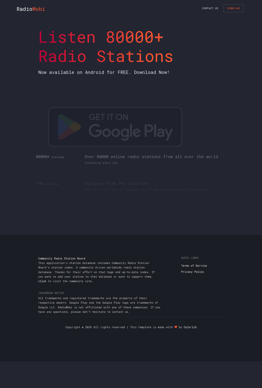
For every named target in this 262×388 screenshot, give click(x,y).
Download (233, 8)
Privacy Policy (192, 271)
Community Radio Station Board (61, 258)
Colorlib (190, 327)
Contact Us (210, 8)
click (42, 281)
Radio (31, 8)
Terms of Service (194, 265)
